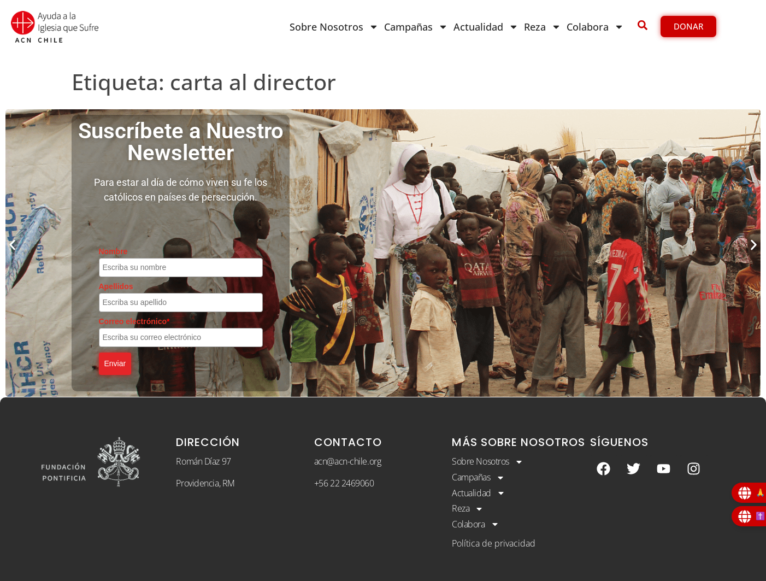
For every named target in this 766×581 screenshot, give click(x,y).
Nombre (113, 251)
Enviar (115, 363)
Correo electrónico (134, 321)
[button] (12, 245)
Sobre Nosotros (334, 26)
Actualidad (485, 26)
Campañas (416, 26)
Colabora (595, 26)
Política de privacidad (493, 543)
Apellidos (116, 286)
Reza (542, 26)
